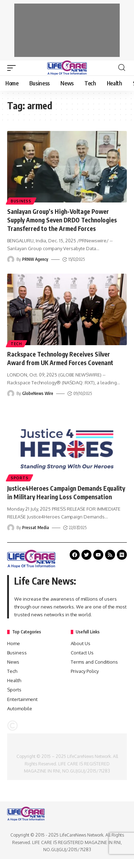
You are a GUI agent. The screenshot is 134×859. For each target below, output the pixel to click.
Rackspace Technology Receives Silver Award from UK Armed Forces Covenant (60, 358)
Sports (19, 478)
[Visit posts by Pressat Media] (10, 527)
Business (21, 201)
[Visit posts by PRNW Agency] (10, 259)
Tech (16, 344)
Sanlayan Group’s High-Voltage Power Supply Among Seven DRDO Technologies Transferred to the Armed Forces (62, 219)
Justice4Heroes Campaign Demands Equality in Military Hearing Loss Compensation (66, 492)
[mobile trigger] (13, 68)
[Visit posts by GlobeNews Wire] (10, 393)
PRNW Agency (35, 259)
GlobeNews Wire (37, 393)
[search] (121, 67)
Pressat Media (35, 527)
